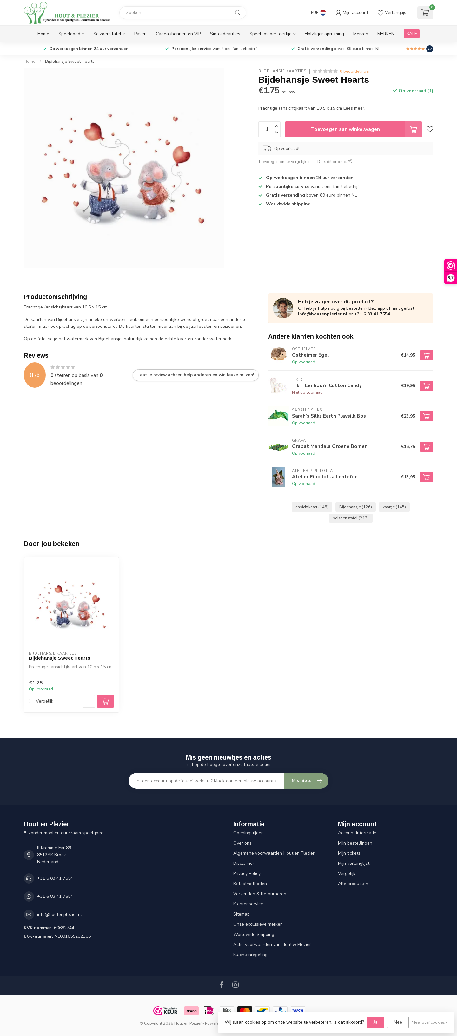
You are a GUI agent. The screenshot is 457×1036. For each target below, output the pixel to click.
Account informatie (357, 833)
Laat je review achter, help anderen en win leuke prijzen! (195, 375)
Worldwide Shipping (253, 934)
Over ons (242, 843)
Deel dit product (334, 161)
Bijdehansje (355, 506)
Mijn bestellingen (355, 843)
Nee (398, 1022)
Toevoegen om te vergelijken (284, 161)
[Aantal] (89, 701)
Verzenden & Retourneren (259, 894)
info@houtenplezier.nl (323, 314)
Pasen (140, 34)
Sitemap (241, 914)
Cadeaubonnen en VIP (178, 34)
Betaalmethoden (250, 884)
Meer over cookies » (429, 1022)
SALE (411, 34)
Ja (376, 1022)
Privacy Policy (247, 874)
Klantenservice (248, 904)
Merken (360, 34)
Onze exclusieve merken (258, 924)
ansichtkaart (311, 506)
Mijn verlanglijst (353, 863)
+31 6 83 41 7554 (372, 314)
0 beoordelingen (355, 71)
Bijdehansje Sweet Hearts (70, 61)
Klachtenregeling (250, 955)
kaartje (394, 506)
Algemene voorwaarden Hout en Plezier (274, 853)
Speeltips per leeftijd (270, 34)
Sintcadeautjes (225, 34)
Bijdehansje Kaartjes (282, 71)
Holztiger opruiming (324, 34)
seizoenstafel (351, 518)
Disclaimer (243, 863)
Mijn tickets (349, 853)
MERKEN (385, 34)
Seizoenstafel (107, 34)
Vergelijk (44, 701)
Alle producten (353, 884)
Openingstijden (248, 833)
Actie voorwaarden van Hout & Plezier (272, 945)
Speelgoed (69, 34)
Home (43, 34)
